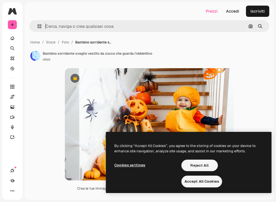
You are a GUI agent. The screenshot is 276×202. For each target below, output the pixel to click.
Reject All (199, 165)
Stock (51, 42)
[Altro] (12, 190)
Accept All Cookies (201, 181)
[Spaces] (15, 96)
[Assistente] (15, 137)
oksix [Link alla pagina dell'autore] (47, 59)
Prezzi (212, 11)
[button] (37, 26)
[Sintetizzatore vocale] (15, 127)
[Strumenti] (12, 86)
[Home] (12, 38)
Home (35, 42)
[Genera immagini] (15, 106)
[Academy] (12, 180)
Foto (65, 42)
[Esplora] (12, 68)
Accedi (232, 11)
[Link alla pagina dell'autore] (35, 56)
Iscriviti (257, 11)
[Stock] (12, 58)
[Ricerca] (12, 48)
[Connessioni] (12, 170)
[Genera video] (15, 117)
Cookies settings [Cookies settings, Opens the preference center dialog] (129, 165)
